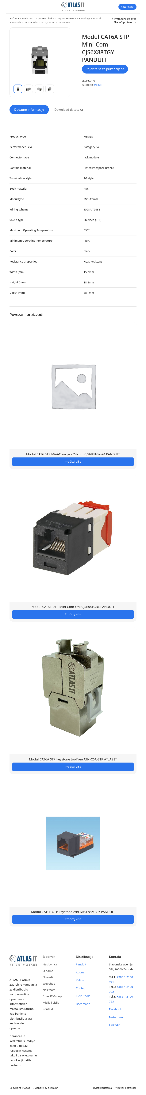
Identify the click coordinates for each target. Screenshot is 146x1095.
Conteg (81, 988)
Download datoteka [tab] (68, 109)
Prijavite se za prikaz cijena (105, 69)
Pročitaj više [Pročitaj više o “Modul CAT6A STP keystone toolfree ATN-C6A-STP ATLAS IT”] (73, 766)
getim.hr (53, 1087)
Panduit (81, 964)
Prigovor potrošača (125, 1087)
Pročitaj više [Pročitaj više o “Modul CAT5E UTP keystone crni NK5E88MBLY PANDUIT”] (73, 918)
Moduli (97, 18)
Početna (14, 18)
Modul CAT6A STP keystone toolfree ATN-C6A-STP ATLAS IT (73, 758)
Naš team (49, 989)
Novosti (48, 977)
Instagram (116, 1017)
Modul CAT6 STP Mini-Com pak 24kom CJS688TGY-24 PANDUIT (73, 453)
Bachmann (83, 1003)
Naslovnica (50, 964)
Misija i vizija (51, 1002)
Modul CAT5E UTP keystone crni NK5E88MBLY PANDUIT (73, 911)
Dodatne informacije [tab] (29, 109)
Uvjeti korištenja (102, 1087)
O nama (48, 970)
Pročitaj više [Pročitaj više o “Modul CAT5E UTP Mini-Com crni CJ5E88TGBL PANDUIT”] (73, 613)
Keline (80, 980)
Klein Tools (83, 995)
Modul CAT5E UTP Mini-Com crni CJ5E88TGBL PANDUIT (73, 606)
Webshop (27, 18)
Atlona (80, 972)
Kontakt (48, 1008)
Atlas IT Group (52, 996)
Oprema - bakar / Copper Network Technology (63, 18)
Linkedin (115, 1024)
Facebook (115, 1009)
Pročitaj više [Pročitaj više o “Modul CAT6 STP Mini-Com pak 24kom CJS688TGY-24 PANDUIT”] (73, 461)
